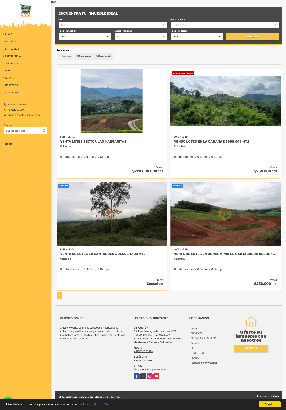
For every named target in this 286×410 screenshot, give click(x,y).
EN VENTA (10, 41)
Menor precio (83, 56)
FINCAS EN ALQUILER (203, 338)
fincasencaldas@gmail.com (24, 115)
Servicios (11, 63)
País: (60, 19)
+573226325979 (17, 104)
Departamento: (177, 19)
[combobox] (112, 25)
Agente (9, 78)
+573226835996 (17, 109)
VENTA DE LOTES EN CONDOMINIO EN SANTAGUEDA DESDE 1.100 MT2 (225, 254)
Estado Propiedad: (123, 31)
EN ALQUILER (12, 48)
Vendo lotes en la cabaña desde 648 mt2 (211, 141)
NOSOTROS (11, 85)
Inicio (8, 34)
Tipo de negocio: (178, 31)
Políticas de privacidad (204, 362)
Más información (97, 405)
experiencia (13, 56)
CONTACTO (11, 92)
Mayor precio (103, 56)
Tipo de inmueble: (67, 31)
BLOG (8, 70)
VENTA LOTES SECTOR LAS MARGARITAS (93, 141)
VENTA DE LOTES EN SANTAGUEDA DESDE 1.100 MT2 (103, 254)
